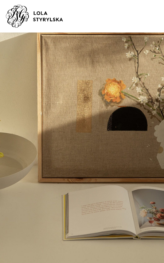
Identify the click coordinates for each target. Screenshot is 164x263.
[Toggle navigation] (148, 16)
